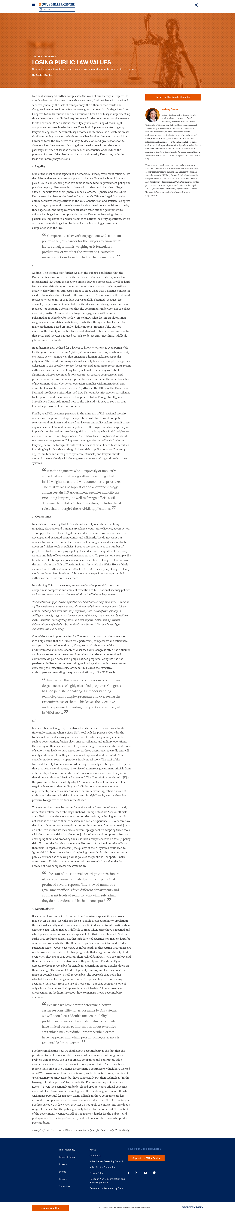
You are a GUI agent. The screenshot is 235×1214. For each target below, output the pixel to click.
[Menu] (34, 5)
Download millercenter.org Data (106, 1188)
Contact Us (95, 1155)
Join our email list (50, 1208)
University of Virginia (43, 4)
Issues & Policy (67, 1157)
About (93, 1149)
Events (62, 1171)
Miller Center (63, 4)
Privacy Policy (97, 1173)
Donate (63, 1179)
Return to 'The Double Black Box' (173, 97)
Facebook (128, 1172)
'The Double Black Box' (44, 56)
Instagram (154, 1172)
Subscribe (64, 1186)
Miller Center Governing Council (106, 1161)
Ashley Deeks (44, 75)
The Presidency (67, 1149)
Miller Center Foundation (103, 1167)
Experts (63, 1164)
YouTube (145, 1172)
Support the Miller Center (146, 1158)
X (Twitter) (136, 1172)
